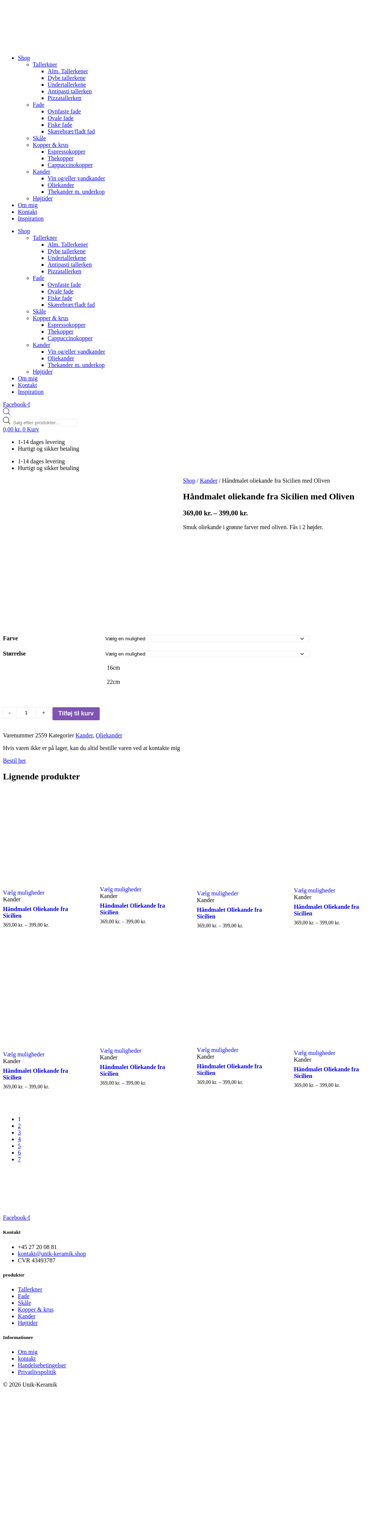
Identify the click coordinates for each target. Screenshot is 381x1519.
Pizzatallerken (64, 98)
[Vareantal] (26, 712)
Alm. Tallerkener (68, 71)
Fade (38, 105)
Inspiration (31, 218)
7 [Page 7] (19, 1159)
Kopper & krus (50, 145)
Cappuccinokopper (70, 165)
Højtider (42, 198)
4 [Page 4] (19, 1139)
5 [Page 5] (19, 1146)
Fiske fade (60, 125)
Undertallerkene (67, 84)
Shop (24, 58)
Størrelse (14, 653)
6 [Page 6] (19, 1152)
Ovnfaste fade (64, 111)
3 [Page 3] (19, 1132)
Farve (10, 638)
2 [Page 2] (19, 1126)
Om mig (28, 205)
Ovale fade (61, 118)
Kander (41, 171)
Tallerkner (45, 64)
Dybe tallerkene (67, 78)
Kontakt (27, 212)
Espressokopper (66, 151)
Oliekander (61, 185)
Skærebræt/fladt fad (71, 131)
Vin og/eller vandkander (76, 178)
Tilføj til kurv (76, 713)
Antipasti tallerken (70, 91)
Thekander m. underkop (76, 192)
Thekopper (60, 158)
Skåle (39, 138)
